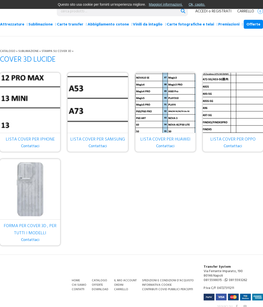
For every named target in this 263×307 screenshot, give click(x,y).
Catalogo (7, 51)
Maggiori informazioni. (166, 4)
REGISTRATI (221, 11)
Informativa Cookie (157, 285)
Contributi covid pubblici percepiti (167, 289)
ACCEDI (201, 11)
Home (76, 280)
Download (100, 289)
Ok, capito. (197, 4)
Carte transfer (70, 24)
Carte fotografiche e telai (190, 24)
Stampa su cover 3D (56, 51)
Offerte (253, 24)
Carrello (250, 11)
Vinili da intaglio (148, 24)
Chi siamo (79, 285)
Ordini (118, 285)
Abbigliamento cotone (108, 24)
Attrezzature (12, 24)
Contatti (78, 289)
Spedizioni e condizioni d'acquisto (168, 280)
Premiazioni (228, 24)
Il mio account (125, 280)
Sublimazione (40, 24)
